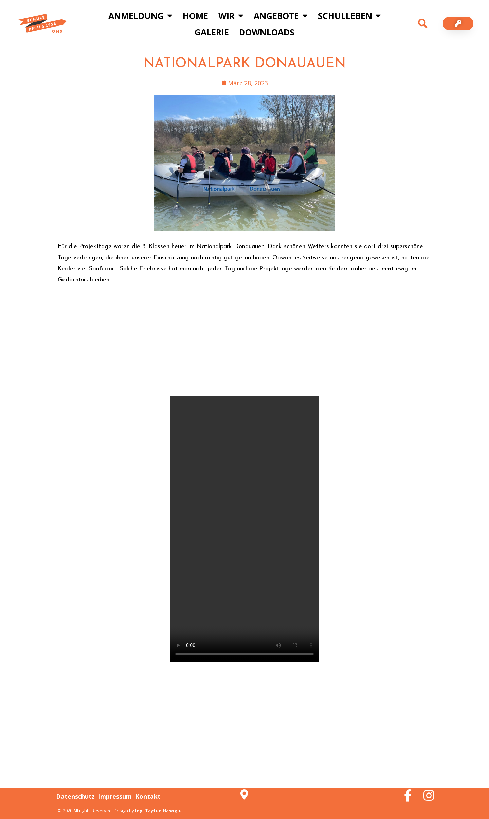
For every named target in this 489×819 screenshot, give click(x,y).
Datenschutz (75, 796)
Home (195, 15)
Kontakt (148, 796)
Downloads (266, 32)
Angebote (281, 15)
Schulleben (349, 15)
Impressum (115, 796)
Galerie (212, 32)
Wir (230, 15)
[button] (422, 23)
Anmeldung (140, 15)
